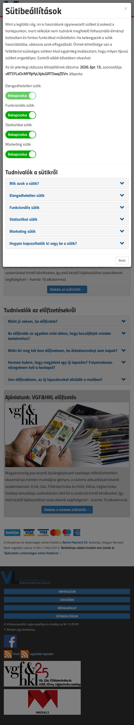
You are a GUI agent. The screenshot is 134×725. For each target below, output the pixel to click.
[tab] (67, 183)
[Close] (125, 8)
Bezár (122, 260)
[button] (24, 183)
